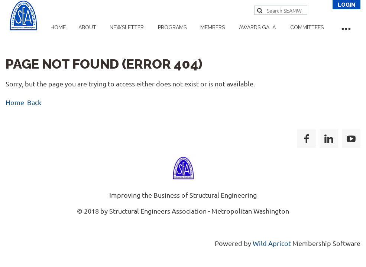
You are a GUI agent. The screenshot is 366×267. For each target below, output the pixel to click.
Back (34, 102)
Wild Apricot (272, 243)
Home (15, 102)
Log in (346, 4)
